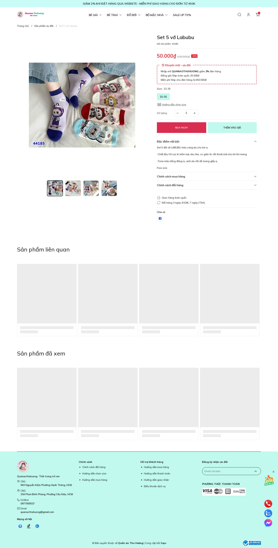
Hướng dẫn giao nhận (156, 479)
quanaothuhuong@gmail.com (37, 512)
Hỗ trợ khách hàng (151, 462)
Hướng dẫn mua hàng (94, 479)
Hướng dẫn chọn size (94, 473)
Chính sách (85, 462)
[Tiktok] (29, 526)
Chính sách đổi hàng (93, 467)
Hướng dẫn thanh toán (157, 473)
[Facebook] (20, 526)
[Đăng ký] (255, 471)
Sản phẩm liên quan (43, 249)
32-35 (163, 96)
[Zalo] (37, 526)
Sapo (163, 543)
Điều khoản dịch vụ (155, 486)
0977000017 (28, 503)
